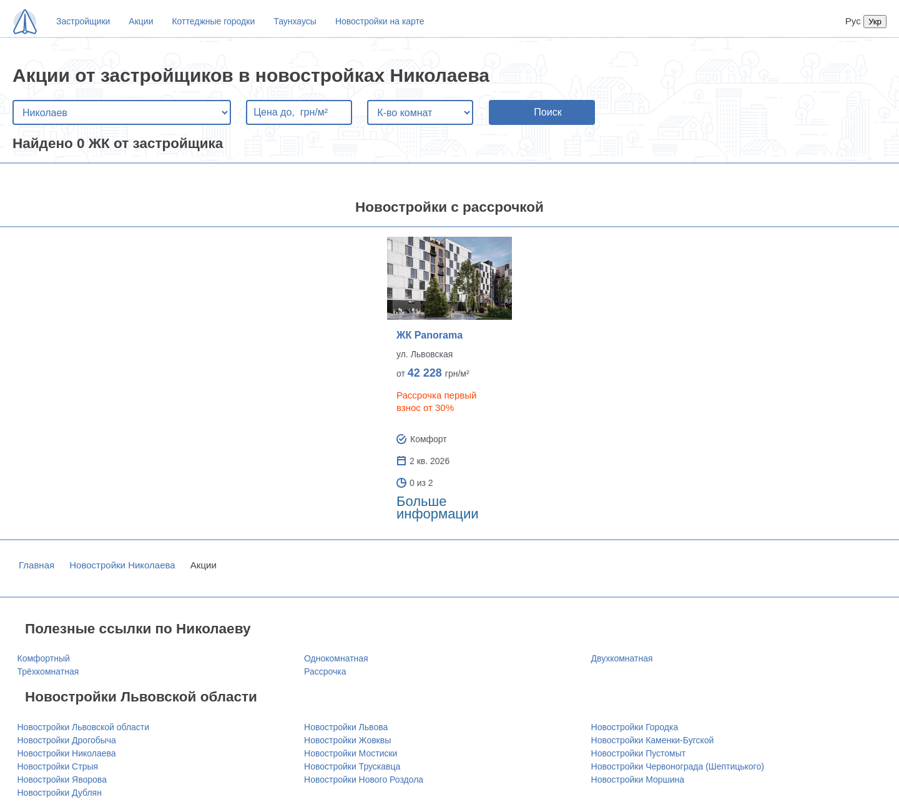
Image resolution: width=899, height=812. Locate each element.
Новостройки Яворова (62, 780)
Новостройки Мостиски (350, 753)
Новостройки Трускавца (352, 766)
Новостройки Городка (635, 727)
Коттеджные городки (213, 21)
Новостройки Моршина (638, 780)
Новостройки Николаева (122, 565)
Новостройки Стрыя (58, 766)
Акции (141, 21)
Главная (36, 565)
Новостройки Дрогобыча (66, 740)
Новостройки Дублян (59, 793)
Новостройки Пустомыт (638, 753)
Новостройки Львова (346, 727)
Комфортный (43, 658)
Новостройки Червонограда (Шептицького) (677, 766)
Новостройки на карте (380, 21)
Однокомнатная (336, 658)
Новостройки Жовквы (347, 740)
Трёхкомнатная (48, 671)
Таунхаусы (295, 21)
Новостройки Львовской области (83, 727)
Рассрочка (325, 671)
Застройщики (83, 21)
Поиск (547, 112)
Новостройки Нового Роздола (363, 780)
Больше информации (437, 507)
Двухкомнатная (622, 658)
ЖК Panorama (429, 335)
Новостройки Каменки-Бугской (652, 740)
